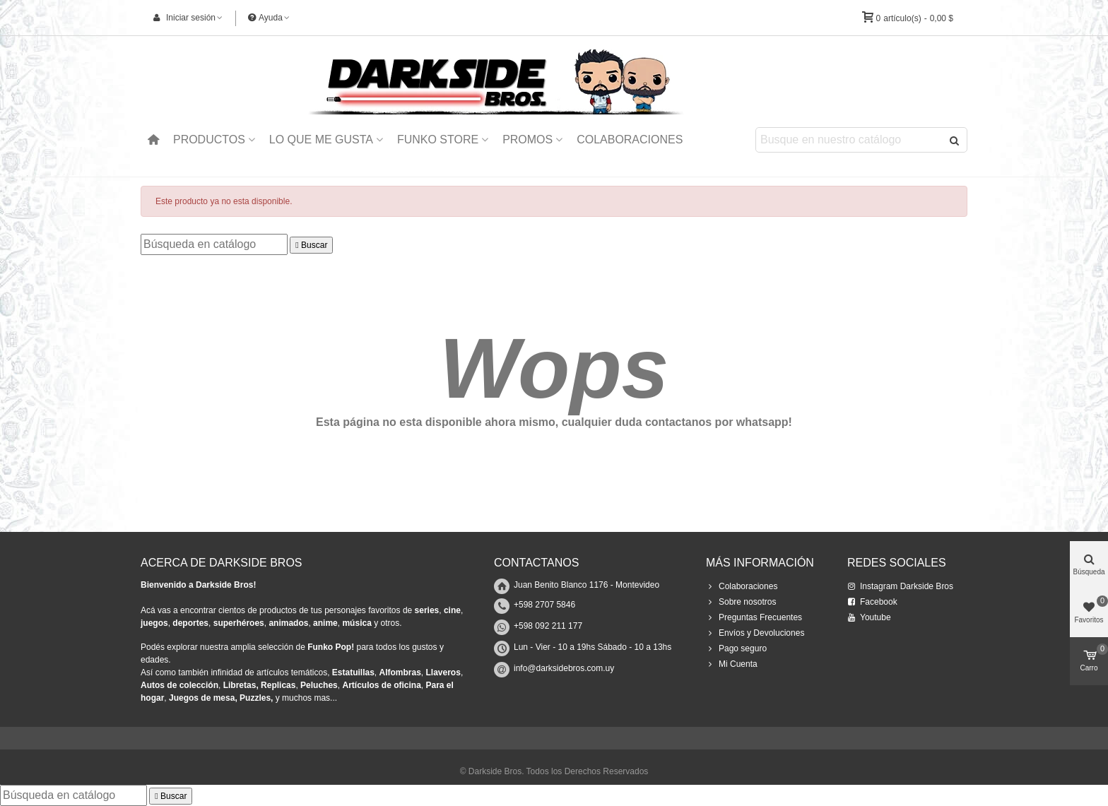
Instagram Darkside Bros (900, 586)
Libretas (240, 685)
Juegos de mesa (202, 698)
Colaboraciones (630, 140)
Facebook (872, 601)
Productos (209, 140)
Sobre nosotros (741, 601)
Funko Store (437, 140)
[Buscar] (214, 244)
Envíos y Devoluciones (755, 633)
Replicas (278, 685)
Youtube (869, 617)
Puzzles (255, 698)
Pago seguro (736, 648)
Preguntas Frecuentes (754, 617)
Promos (527, 140)
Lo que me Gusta (321, 140)
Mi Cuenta (732, 664)
